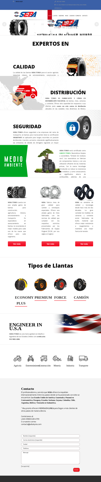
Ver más (17, 244)
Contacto (84, 15)
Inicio (49, 15)
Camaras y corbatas (75, 15)
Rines (66, 15)
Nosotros (61, 15)
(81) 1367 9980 (60, 1)
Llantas (55, 15)
